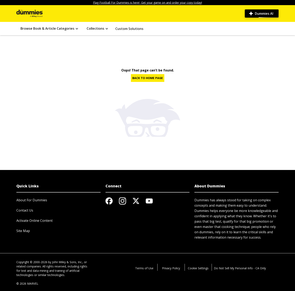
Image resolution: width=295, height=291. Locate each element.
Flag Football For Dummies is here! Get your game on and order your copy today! (147, 3)
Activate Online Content (34, 220)
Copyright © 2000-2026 (31, 262)
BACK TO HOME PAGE (147, 78)
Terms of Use (144, 268)
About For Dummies (31, 200)
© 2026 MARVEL (27, 283)
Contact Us (24, 210)
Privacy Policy (171, 268)
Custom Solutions (129, 28)
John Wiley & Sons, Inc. (67, 262)
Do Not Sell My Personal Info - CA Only (240, 268)
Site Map (23, 231)
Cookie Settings (198, 268)
